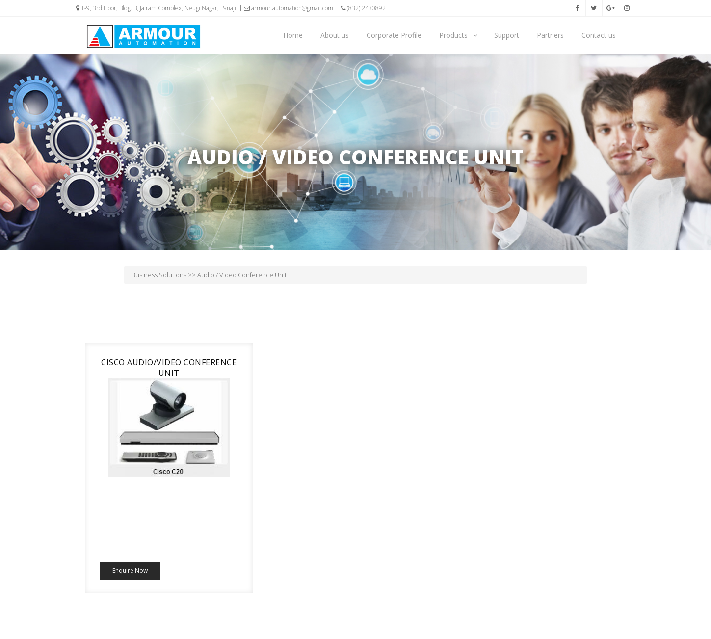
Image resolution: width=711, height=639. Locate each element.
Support (506, 35)
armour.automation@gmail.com (288, 8)
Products (458, 35)
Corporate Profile (394, 35)
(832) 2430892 (363, 8)
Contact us (598, 35)
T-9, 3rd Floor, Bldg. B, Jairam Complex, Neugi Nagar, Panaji (156, 8)
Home (293, 35)
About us (334, 35)
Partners (550, 35)
